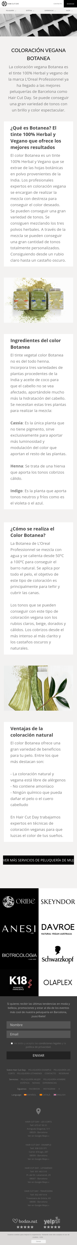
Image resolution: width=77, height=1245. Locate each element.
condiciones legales (50, 1043)
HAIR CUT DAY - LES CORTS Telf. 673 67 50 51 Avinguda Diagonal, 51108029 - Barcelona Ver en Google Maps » (38, 1128)
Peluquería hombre (54, 1079)
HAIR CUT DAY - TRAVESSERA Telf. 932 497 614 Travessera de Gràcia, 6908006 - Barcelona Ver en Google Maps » (38, 1198)
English (59, 1094)
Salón (68, 10)
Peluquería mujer (31, 1079)
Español (30, 1094)
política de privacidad (38, 1047)
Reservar (64, 1073)
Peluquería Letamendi (29, 1073)
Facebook (34, 1088)
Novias (36, 1082)
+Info (41, 1237)
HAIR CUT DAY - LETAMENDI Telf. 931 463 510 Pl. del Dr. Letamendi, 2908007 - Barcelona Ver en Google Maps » (38, 1175)
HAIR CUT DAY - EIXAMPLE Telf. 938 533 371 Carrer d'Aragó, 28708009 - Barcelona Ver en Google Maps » (38, 1151)
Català (45, 1094)
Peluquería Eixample (39, 1069)
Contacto (50, 1073)
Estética (24, 1082)
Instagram (49, 1088)
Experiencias (50, 1082)
